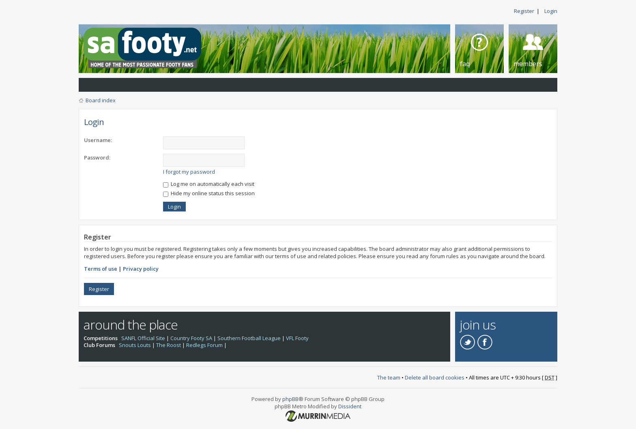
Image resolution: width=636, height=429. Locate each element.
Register (524, 11)
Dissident (349, 406)
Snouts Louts (135, 345)
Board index (101, 100)
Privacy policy (141, 268)
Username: (98, 140)
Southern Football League (249, 338)
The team (388, 377)
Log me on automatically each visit (208, 184)
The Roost (168, 345)
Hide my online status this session (209, 193)
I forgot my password (189, 171)
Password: (97, 157)
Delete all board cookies (434, 377)
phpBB (290, 399)
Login (550, 11)
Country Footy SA (191, 338)
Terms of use (100, 268)
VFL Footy (297, 338)
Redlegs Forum (204, 345)
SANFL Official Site (143, 338)
